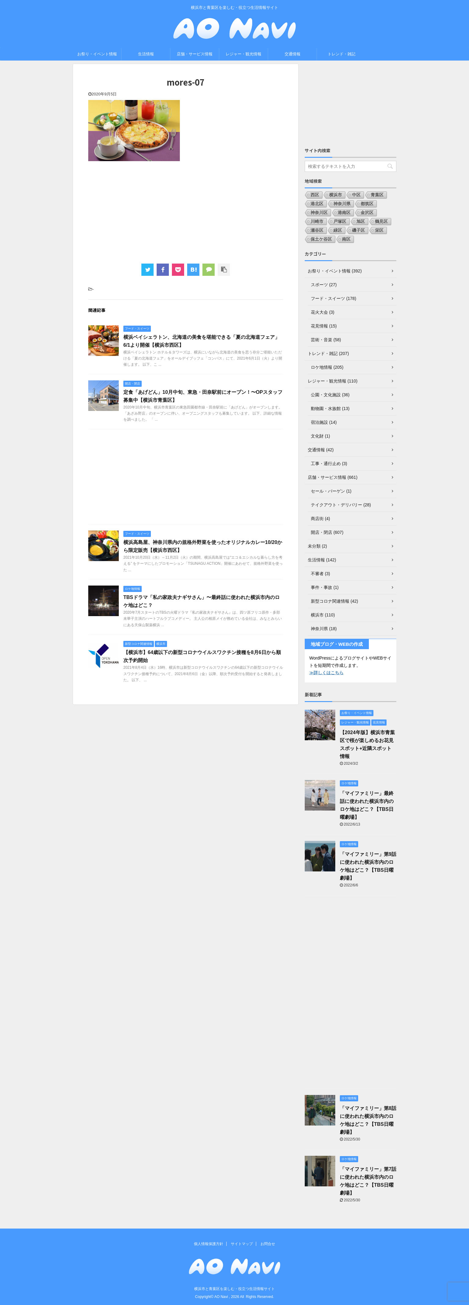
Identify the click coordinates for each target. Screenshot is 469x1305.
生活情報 (146, 54)
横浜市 (335, 194)
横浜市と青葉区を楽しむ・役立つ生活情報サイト (234, 1289)
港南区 (344, 212)
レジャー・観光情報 (243, 54)
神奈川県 (342, 203)
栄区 (379, 230)
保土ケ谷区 (321, 239)
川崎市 (317, 221)
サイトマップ (242, 1244)
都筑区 (367, 203)
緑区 (337, 230)
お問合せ (267, 1244)
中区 (356, 194)
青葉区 (377, 194)
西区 (315, 194)
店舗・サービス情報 (195, 54)
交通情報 (292, 54)
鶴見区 (381, 221)
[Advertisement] (185, 211)
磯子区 (358, 230)
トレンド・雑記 (341, 54)
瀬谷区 (317, 230)
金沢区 (367, 212)
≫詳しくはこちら (326, 672)
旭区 (360, 221)
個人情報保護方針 (208, 1244)
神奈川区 (319, 212)
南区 (346, 239)
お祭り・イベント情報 (97, 54)
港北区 (317, 203)
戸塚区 (339, 221)
